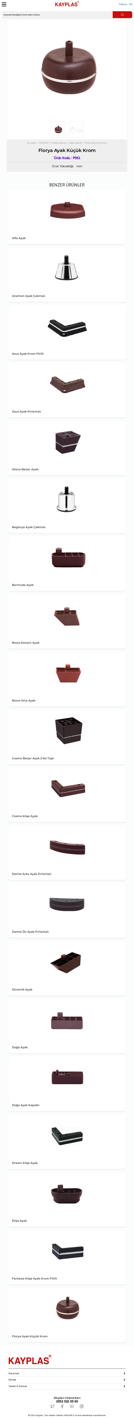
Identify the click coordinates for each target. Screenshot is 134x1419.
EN (130, 4)
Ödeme (123, 4)
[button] (67, 1373)
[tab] (67, 1373)
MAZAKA (68, 1415)
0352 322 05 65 (67, 1401)
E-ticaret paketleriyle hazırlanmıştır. (85, 1415)
